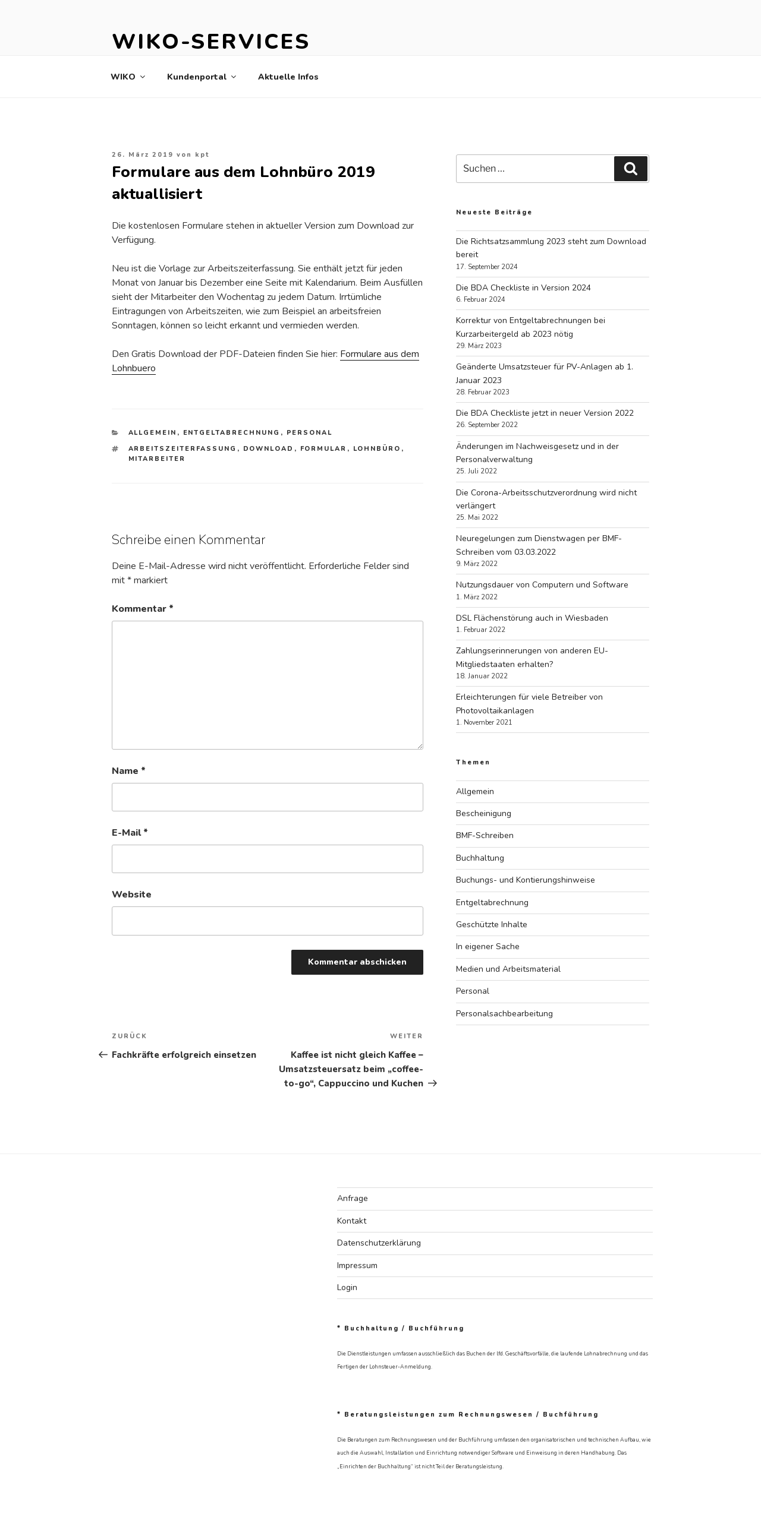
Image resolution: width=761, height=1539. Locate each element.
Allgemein (152, 432)
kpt (202, 154)
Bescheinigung (483, 813)
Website (132, 894)
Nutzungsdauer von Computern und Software (542, 584)
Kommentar (143, 608)
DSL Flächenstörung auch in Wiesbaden (532, 618)
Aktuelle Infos (288, 77)
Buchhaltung (480, 858)
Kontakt (351, 1221)
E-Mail (130, 832)
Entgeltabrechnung (232, 432)
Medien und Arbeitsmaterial (508, 969)
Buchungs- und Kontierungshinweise (525, 880)
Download (268, 448)
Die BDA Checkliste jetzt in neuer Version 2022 (545, 413)
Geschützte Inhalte (491, 924)
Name (129, 771)
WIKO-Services (211, 41)
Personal (310, 432)
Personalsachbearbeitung (504, 1013)
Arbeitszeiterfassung (182, 448)
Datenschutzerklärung (379, 1243)
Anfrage (352, 1198)
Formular (323, 448)
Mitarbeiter (157, 458)
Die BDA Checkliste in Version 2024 (523, 287)
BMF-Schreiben (485, 835)
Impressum (357, 1265)
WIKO (129, 77)
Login (347, 1287)
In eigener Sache (488, 946)
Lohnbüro (377, 448)
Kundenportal (202, 77)
